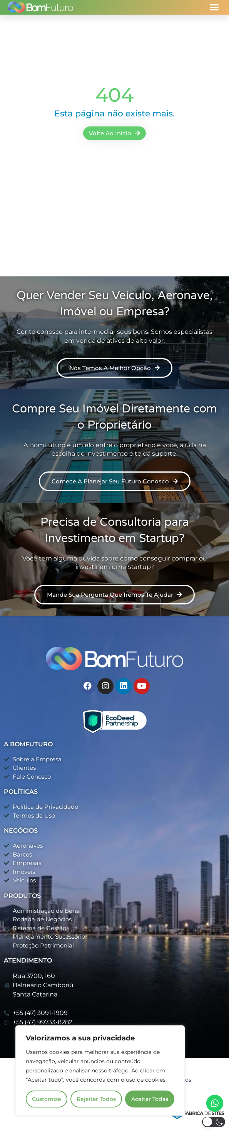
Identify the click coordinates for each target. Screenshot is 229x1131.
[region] (100, 1070)
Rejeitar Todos (96, 1099)
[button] (214, 7)
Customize (46, 1099)
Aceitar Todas (149, 1099)
